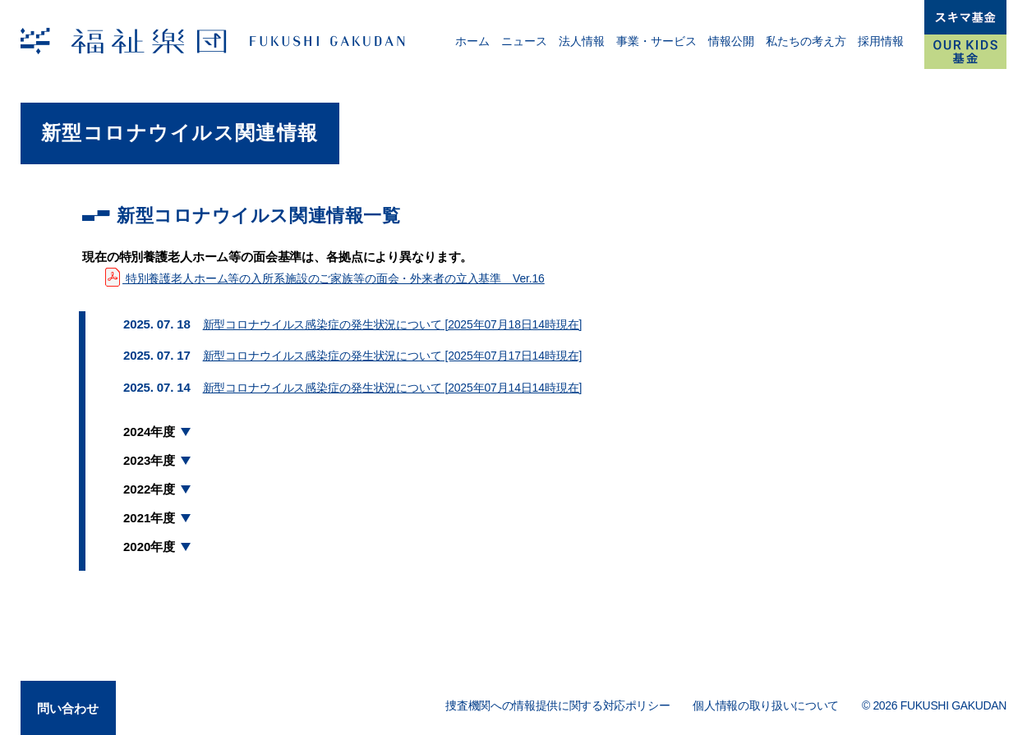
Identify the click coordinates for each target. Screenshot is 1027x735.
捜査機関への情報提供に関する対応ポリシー (557, 705)
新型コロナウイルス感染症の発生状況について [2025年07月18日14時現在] (406, 324)
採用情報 (881, 41)
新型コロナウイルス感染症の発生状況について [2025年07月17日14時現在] (406, 355)
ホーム (472, 41)
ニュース (524, 41)
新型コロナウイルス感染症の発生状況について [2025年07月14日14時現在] (406, 387)
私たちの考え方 (806, 41)
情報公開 (731, 41)
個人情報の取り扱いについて (765, 705)
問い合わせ (72, 704)
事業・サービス (656, 41)
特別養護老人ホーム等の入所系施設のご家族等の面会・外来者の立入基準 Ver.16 (339, 278)
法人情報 (582, 41)
